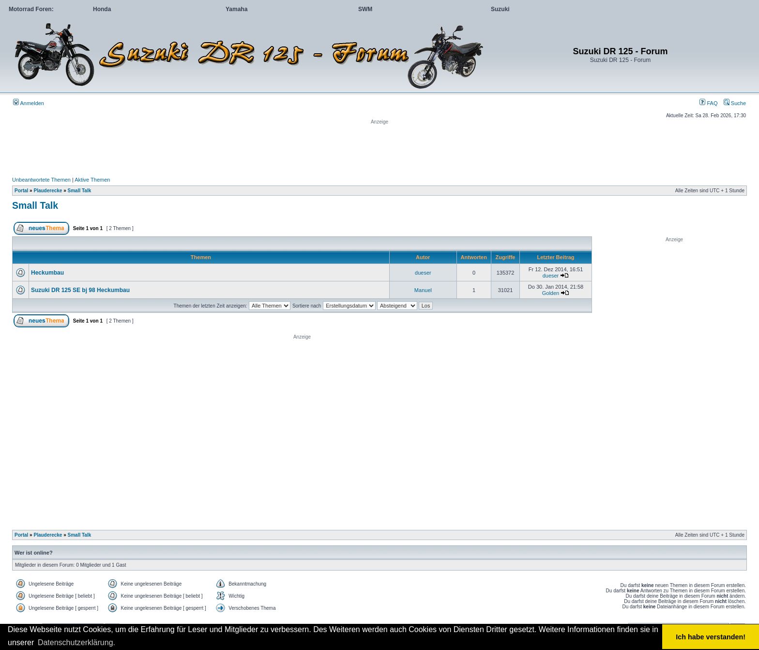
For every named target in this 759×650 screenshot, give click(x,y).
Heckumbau (47, 272)
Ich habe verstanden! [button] (710, 637)
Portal (21, 190)
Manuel (423, 290)
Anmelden (28, 103)
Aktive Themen (92, 180)
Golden (550, 293)
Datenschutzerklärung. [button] (76, 642)
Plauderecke (47, 190)
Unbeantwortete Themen (41, 180)
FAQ (708, 103)
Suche (735, 103)
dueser (423, 273)
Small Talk (79, 190)
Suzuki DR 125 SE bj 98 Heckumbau (80, 290)
